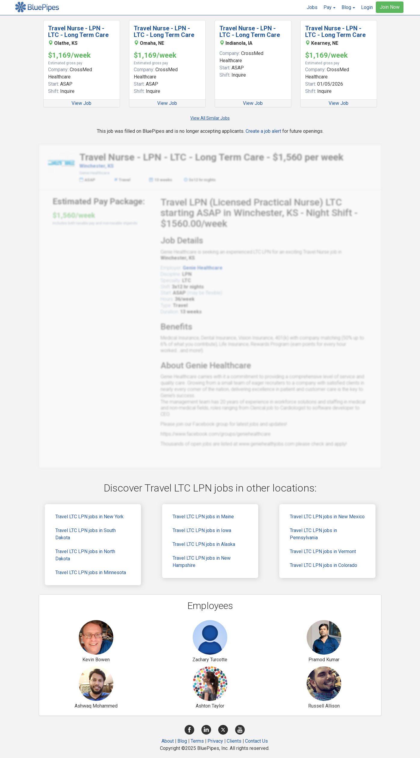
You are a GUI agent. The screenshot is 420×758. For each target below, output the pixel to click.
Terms (197, 741)
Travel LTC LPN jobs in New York (89, 516)
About (167, 741)
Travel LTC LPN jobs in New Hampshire (202, 561)
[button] (329, 7)
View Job (81, 103)
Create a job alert (263, 131)
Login (367, 7)
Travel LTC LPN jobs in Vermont (323, 551)
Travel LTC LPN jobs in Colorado (323, 565)
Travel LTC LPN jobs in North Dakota (85, 555)
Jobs (312, 7)
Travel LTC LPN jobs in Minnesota (90, 572)
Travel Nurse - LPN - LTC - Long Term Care (78, 31)
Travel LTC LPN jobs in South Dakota (85, 534)
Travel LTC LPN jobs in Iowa (202, 530)
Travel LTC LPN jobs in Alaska (204, 544)
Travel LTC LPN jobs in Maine (203, 516)
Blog (182, 741)
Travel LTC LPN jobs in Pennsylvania (313, 534)
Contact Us (256, 741)
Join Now (390, 7)
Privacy (215, 741)
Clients (234, 741)
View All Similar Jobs (210, 118)
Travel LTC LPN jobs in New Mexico (327, 516)
